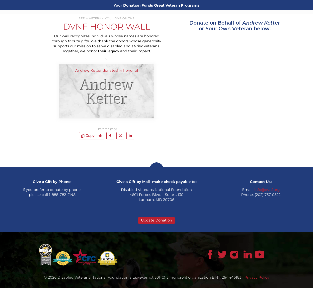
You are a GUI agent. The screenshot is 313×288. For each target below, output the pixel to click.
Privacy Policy (256, 277)
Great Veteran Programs (176, 5)
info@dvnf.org (267, 190)
